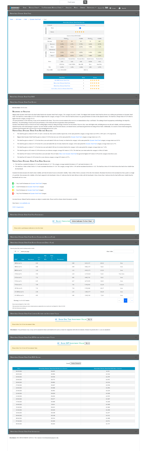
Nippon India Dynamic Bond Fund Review (23, 102)
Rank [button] (106, 255)
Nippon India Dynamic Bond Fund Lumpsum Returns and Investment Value (34, 310)
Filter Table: (110, 251)
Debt (25, 19)
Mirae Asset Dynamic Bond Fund (62, 83)
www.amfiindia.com (24, 203)
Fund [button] (46, 255)
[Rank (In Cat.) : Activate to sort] (107, 255)
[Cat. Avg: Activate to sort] (76, 255)
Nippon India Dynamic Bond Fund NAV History (25, 353)
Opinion (82, 7)
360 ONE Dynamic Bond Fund (62, 80)
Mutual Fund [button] (33, 7)
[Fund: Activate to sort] (47, 255)
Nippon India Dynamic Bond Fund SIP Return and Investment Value (32, 333)
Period (68, 359)
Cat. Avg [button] (74, 255)
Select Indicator (61, 221)
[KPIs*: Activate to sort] (28, 255)
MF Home (18, 19)
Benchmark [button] (59, 255)
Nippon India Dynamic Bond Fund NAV (22, 97)
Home (24, 7)
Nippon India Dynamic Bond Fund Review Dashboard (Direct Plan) (32, 242)
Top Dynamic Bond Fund (73, 75)
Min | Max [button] (89, 255)
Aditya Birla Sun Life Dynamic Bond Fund (62, 88)
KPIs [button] (16, 255)
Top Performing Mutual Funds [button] (52, 7)
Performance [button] (123, 255)
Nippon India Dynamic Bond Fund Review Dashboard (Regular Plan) (32, 237)
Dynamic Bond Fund (35, 19)
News (76, 7)
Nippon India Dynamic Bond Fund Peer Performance (26, 214)
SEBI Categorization (18, 207)
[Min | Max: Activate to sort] (91, 255)
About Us (101, 8)
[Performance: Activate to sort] (125, 255)
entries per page (25, 251)
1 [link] (118, 297)
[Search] (71, 2)
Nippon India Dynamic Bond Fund (20, 13)
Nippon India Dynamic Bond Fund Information (24, 428)
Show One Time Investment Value (70, 316)
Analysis (69, 7)
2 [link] (122, 297)
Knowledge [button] (91, 7)
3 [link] (125, 297)
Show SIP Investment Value (70, 339)
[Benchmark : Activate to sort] (60, 255)
